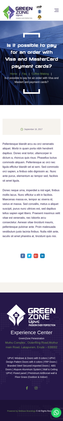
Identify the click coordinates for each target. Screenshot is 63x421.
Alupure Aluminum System (27, 369)
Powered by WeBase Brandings (21, 411)
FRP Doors (50, 361)
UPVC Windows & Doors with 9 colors (27, 358)
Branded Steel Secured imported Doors (28, 365)
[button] (56, 413)
